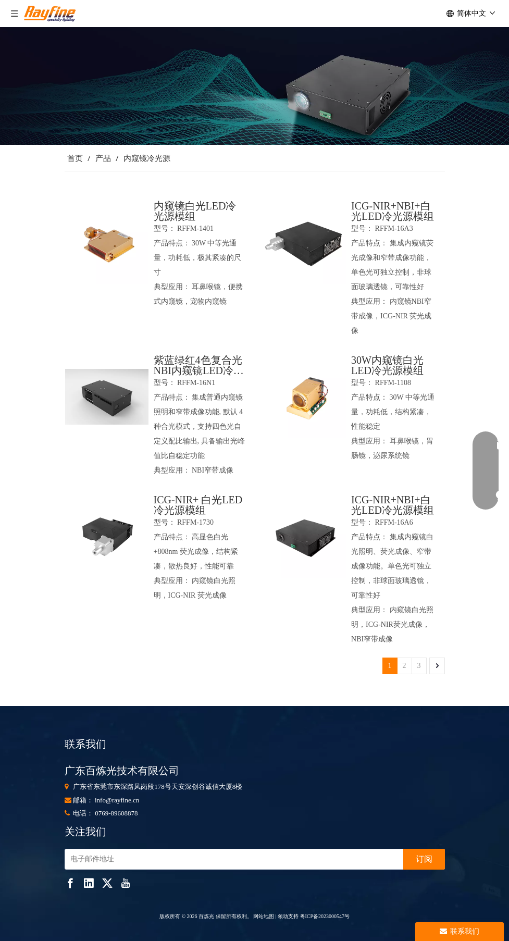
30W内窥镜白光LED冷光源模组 (387, 365)
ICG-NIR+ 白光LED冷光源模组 (198, 504)
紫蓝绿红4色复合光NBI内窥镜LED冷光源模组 (199, 365)
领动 (283, 916)
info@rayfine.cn (117, 800)
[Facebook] (70, 882)
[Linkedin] (88, 882)
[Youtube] (125, 882)
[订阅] (424, 859)
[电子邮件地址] (232, 859)
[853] (254, 86)
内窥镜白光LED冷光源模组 (195, 211)
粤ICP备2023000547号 (325, 916)
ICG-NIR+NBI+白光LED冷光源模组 (392, 211)
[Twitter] (107, 882)
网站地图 (263, 916)
